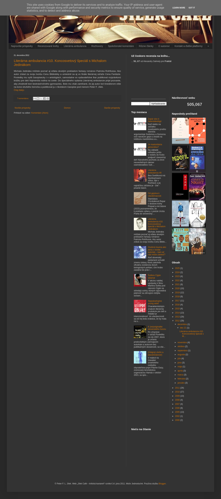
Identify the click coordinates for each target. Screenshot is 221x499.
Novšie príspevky (22, 108)
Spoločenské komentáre (121, 46)
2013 (177, 317)
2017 (177, 300)
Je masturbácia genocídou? (155, 145)
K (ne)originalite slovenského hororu (157, 328)
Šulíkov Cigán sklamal (154, 276)
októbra (181, 346)
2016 (177, 304)
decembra (182, 324)
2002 (177, 416)
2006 (177, 408)
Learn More (178, 8)
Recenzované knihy (48, 46)
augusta (181, 354)
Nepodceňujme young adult (155, 302)
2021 (177, 284)
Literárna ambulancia (75, 46)
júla (179, 358)
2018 (177, 296)
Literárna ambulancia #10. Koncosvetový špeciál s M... (192, 334)
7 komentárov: (23, 98)
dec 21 (183, 328)
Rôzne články (146, 46)
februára (181, 378)
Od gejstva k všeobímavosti (154, 194)
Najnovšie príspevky (22, 46)
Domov (67, 108)
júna (179, 362)
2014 (177, 313)
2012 (177, 320)
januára (181, 383)
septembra (182, 350)
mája (179, 366)
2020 (177, 288)
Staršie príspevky (112, 108)
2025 (177, 268)
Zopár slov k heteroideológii (154, 120)
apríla (180, 371)
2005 (177, 412)
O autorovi (164, 46)
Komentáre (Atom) (39, 113)
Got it (192, 8)
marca (180, 375)
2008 (177, 400)
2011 (177, 388)
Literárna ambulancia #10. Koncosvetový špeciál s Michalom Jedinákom (156, 224)
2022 (177, 280)
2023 (177, 276)
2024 (177, 272)
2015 (177, 308)
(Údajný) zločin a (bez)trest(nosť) (155, 353)
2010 (177, 392)
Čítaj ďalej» (19, 90)
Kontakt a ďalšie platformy (189, 46)
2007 (177, 404)
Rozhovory (97, 46)
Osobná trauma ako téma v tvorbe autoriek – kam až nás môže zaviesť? (157, 251)
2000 (177, 420)
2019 (177, 292)
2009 (177, 396)
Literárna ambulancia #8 (154, 171)
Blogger (162, 483)
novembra (182, 342)
